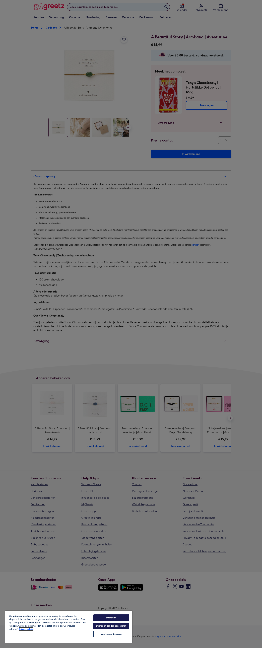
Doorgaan (111, 617)
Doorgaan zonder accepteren (111, 626)
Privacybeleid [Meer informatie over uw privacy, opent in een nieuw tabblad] (26, 629)
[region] (68, 627)
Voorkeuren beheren (111, 634)
